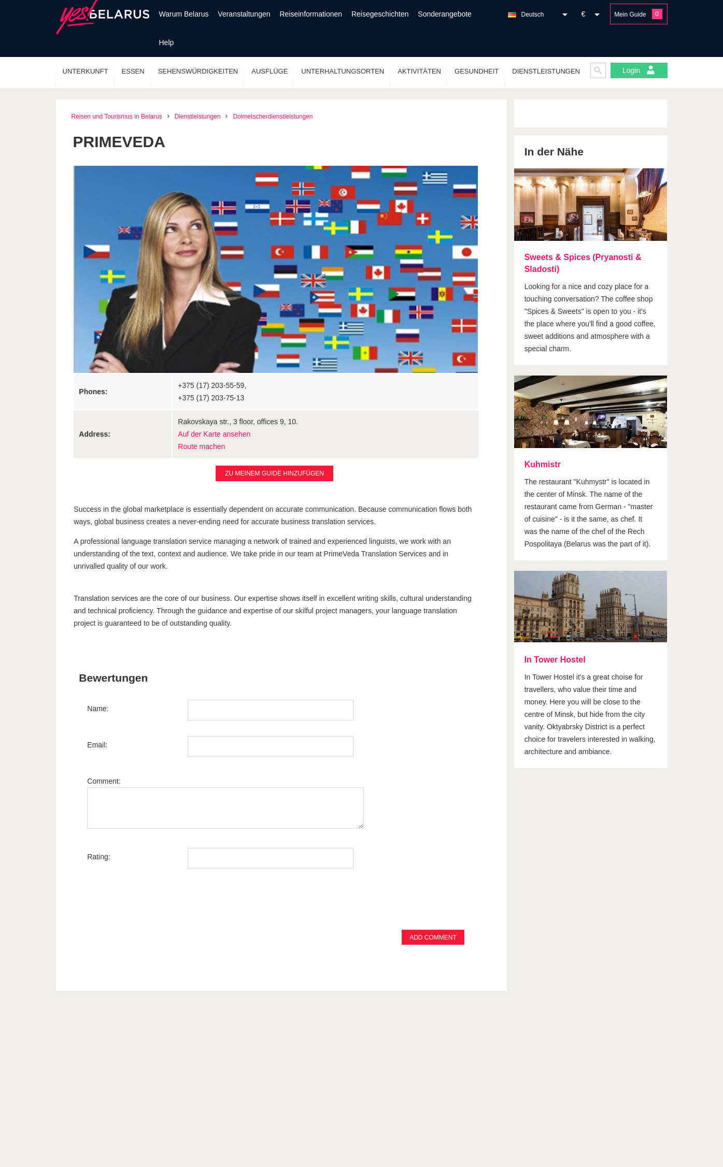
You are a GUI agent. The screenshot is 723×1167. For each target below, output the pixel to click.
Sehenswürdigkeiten (198, 71)
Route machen (201, 446)
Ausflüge (269, 71)
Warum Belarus (184, 14)
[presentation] (166, 904)
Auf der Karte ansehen (214, 434)
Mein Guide (630, 14)
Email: (97, 745)
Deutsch (532, 14)
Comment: (104, 781)
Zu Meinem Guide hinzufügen (274, 473)
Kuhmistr (542, 464)
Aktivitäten (419, 71)
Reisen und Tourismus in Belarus (117, 116)
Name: (97, 708)
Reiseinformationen (310, 14)
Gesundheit (477, 71)
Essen (133, 71)
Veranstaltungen (244, 14)
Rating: (98, 857)
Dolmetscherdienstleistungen (273, 116)
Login (638, 70)
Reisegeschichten (380, 14)
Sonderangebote (445, 14)
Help (166, 42)
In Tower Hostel (555, 659)
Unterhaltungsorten (342, 71)
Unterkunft (85, 71)
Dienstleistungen (546, 71)
